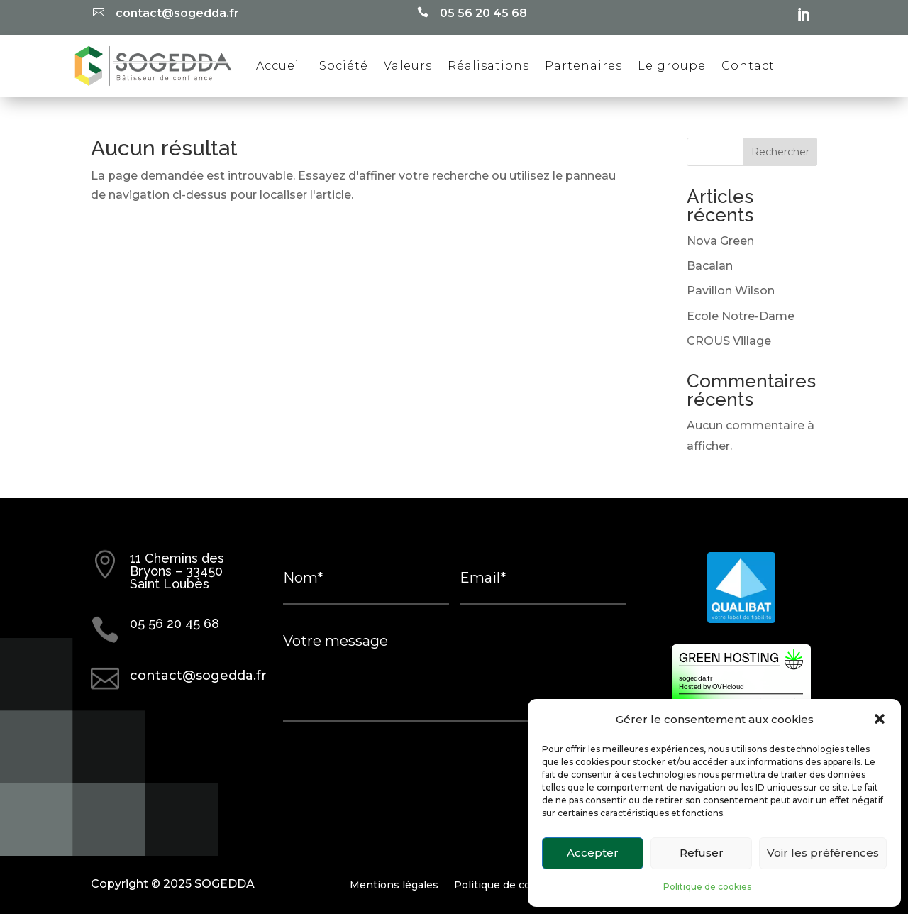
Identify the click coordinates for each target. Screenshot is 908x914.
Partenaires (583, 65)
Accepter (593, 852)
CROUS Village (729, 341)
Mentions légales (394, 884)
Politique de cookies (707, 886)
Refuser (702, 852)
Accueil (280, 65)
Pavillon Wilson (731, 290)
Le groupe (672, 65)
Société (343, 65)
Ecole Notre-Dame (740, 316)
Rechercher (780, 151)
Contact (748, 65)
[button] (880, 719)
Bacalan (710, 265)
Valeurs (408, 65)
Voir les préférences (823, 852)
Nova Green (720, 241)
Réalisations (488, 65)
